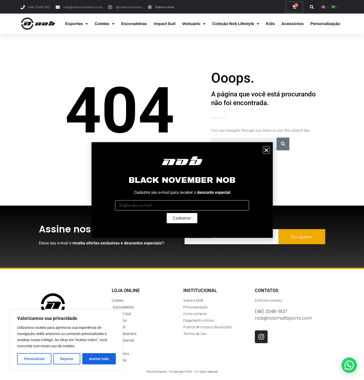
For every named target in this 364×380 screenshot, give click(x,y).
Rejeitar (66, 359)
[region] (66, 340)
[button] (266, 150)
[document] (182, 190)
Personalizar (34, 359)
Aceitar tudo (99, 359)
